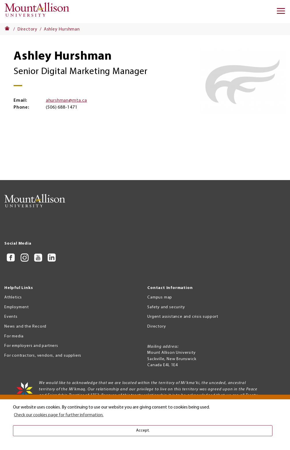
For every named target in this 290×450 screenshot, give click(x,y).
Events (11, 317)
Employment (16, 307)
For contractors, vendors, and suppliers (42, 355)
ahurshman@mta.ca (66, 100)
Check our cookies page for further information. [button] (58, 415)
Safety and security (166, 307)
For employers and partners (31, 346)
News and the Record (25, 326)
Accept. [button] (143, 430)
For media (14, 336)
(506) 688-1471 (61, 107)
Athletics (13, 297)
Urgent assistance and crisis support (182, 317)
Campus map (159, 297)
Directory (27, 29)
